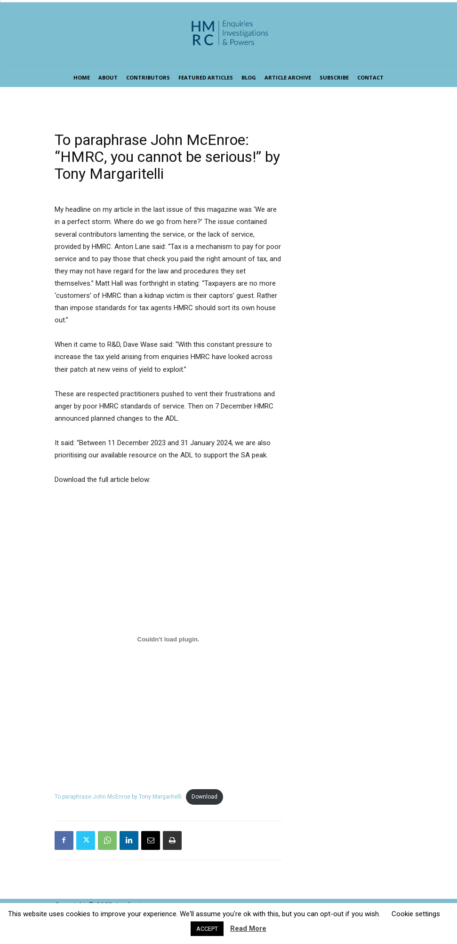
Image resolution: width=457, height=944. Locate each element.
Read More (248, 928)
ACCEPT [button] (207, 928)
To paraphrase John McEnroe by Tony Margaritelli (118, 796)
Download (204, 796)
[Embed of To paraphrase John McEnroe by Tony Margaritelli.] (168, 639)
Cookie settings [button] (416, 914)
